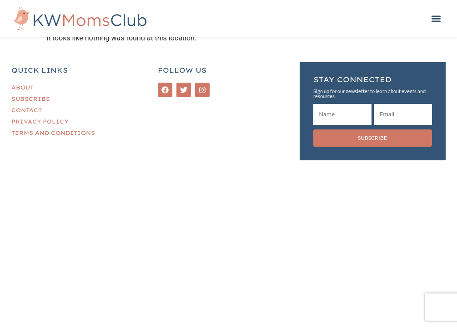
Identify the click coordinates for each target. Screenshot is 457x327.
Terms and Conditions (53, 132)
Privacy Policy (39, 121)
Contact (26, 110)
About (22, 87)
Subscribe (30, 98)
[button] (435, 18)
